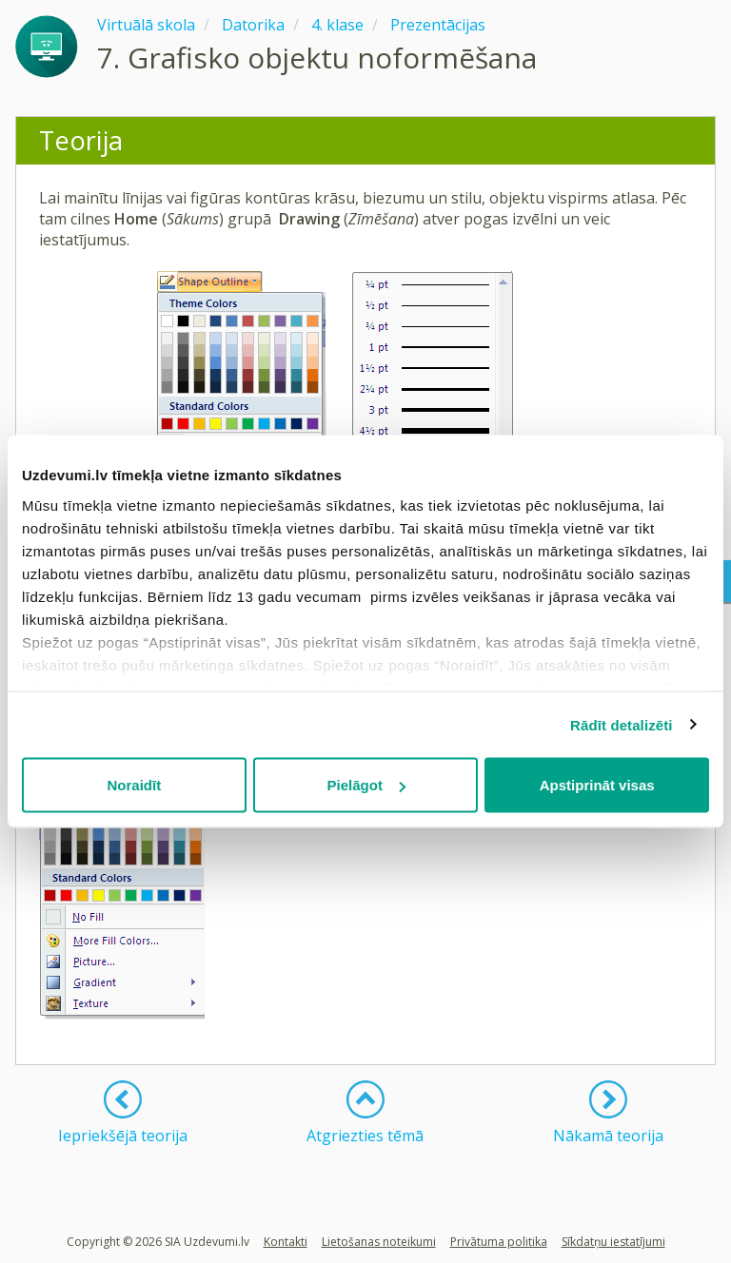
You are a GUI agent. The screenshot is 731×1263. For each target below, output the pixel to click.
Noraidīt (134, 785)
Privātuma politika (498, 1242)
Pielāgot (366, 785)
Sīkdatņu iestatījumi (613, 1242)
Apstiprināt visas (597, 785)
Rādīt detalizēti (621, 724)
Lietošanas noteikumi (379, 1242)
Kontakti (285, 1242)
